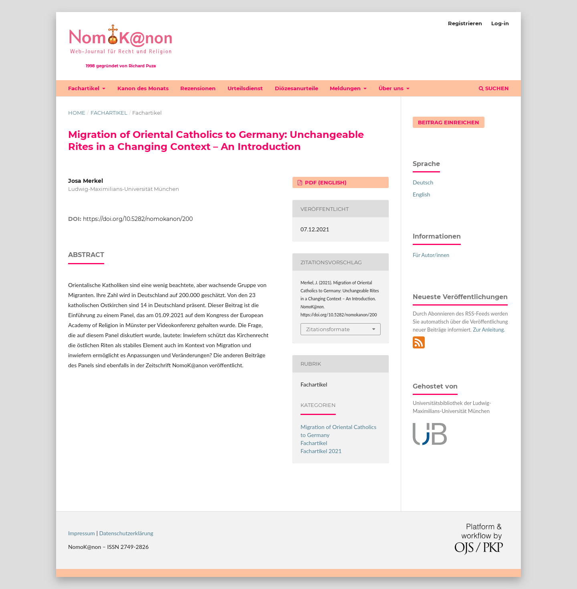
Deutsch (423, 182)
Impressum (81, 533)
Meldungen (346, 88)
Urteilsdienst (245, 88)
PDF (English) (325, 182)
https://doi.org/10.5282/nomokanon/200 (138, 219)
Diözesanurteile (296, 88)
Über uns (392, 88)
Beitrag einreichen (448, 122)
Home (76, 112)
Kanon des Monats (143, 88)
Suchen (494, 88)
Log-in (500, 23)
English (421, 194)
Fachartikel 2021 (321, 450)
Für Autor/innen (431, 255)
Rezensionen (198, 88)
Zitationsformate (328, 329)
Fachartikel (84, 88)
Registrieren (465, 23)
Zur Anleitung (488, 329)
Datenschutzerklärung (126, 533)
